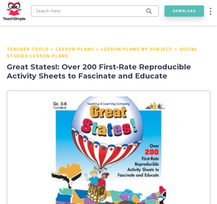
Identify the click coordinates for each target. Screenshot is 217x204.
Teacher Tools (28, 49)
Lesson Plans (75, 49)
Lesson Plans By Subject (137, 49)
